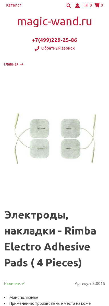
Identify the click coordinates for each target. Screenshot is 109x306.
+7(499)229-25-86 (54, 40)
